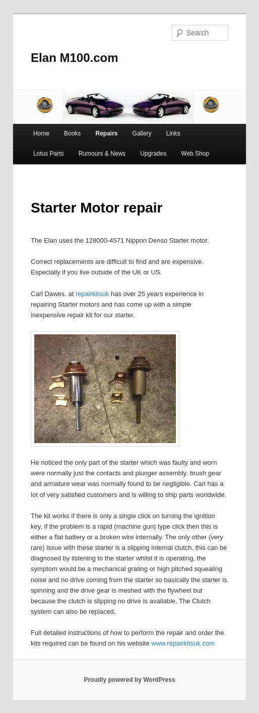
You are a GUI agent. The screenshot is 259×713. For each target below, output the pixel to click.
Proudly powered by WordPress (129, 679)
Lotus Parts (48, 153)
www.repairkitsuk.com (183, 643)
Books (72, 133)
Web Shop (195, 153)
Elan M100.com (74, 57)
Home (41, 133)
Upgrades (153, 153)
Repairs (106, 133)
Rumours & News (102, 153)
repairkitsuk (93, 294)
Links (173, 133)
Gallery (142, 133)
